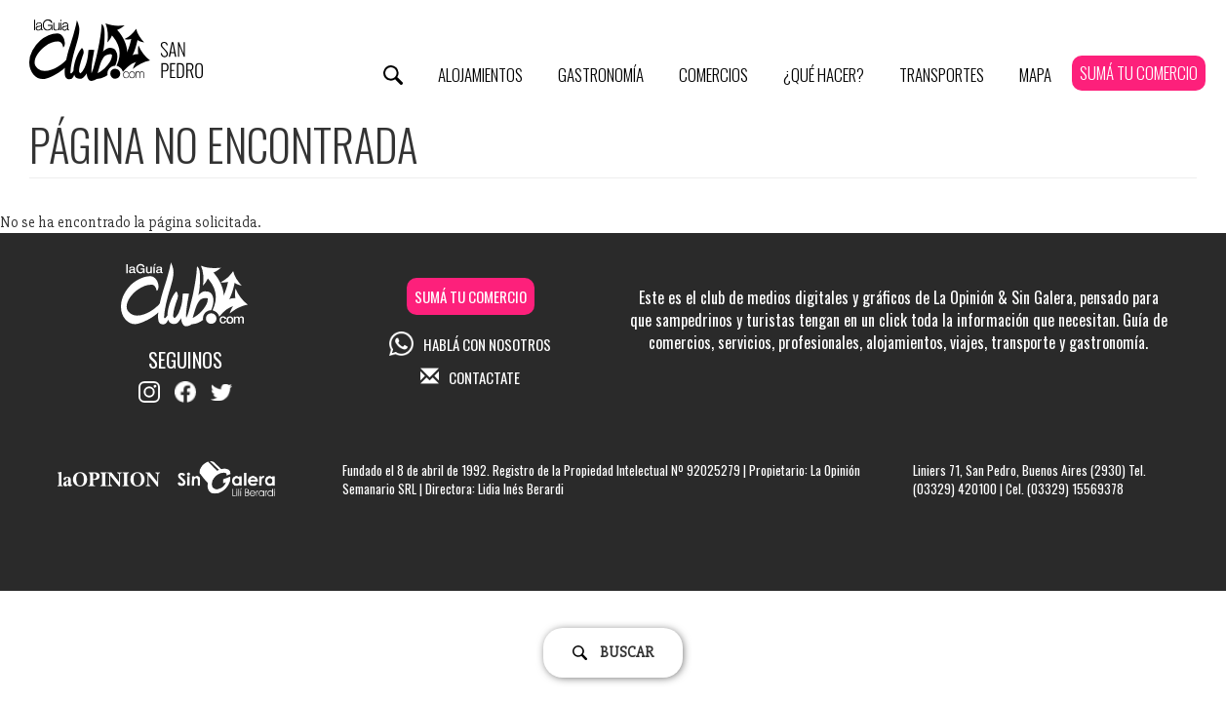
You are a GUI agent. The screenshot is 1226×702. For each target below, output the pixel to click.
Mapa (1035, 74)
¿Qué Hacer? (823, 74)
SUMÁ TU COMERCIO (1139, 72)
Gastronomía (601, 74)
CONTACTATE (470, 377)
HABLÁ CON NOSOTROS (470, 344)
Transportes (941, 74)
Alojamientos (480, 74)
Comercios (713, 74)
